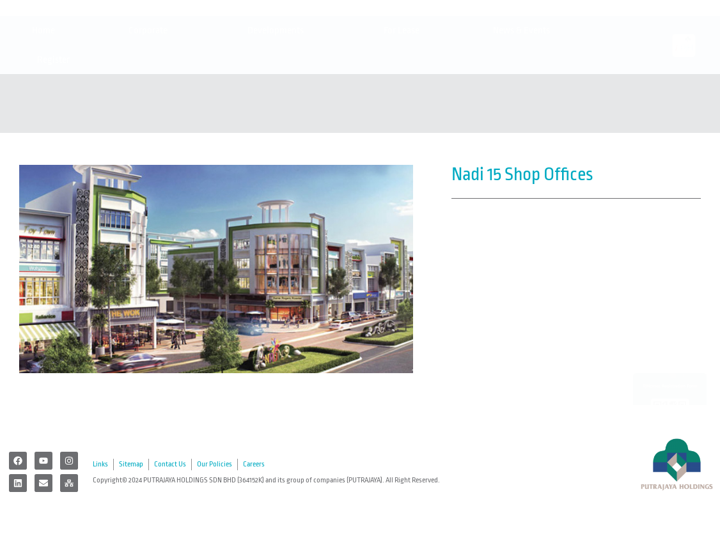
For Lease (401, 78)
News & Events (524, 78)
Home (43, 78)
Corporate (151, 78)
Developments (278, 78)
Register (56, 108)
